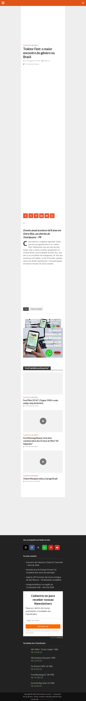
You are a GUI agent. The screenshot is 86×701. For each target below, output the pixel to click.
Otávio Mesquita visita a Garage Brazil (40, 478)
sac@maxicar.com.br (46, 699)
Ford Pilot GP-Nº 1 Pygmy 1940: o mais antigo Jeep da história (40, 401)
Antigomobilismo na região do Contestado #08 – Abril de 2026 (40, 586)
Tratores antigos (36, 309)
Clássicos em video (30, 45)
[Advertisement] (43, 24)
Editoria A (46, 61)
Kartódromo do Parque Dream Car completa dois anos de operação (41, 571)
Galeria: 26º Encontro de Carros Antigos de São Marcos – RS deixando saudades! (43, 578)
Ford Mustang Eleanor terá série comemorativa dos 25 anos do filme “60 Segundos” (40, 441)
